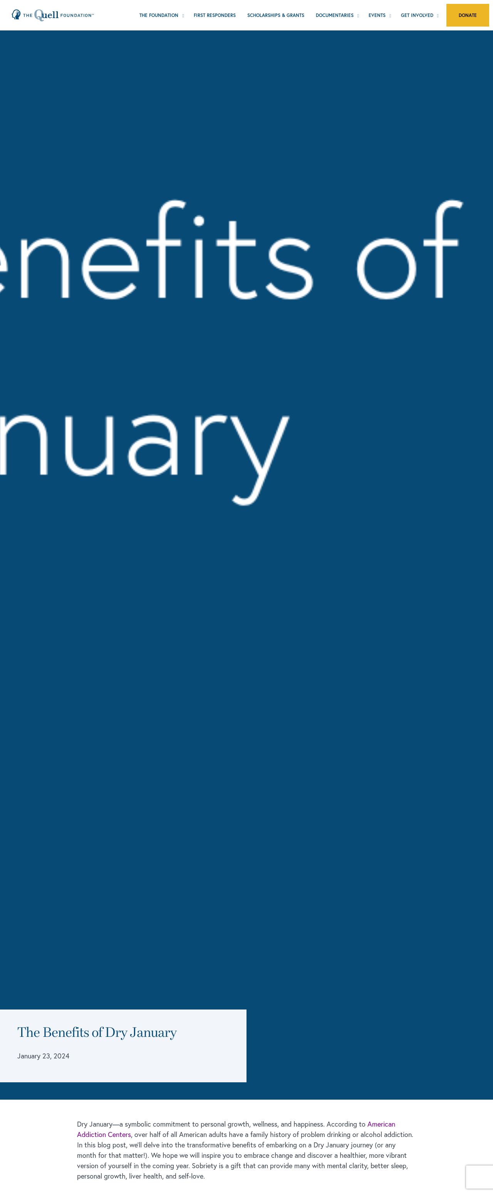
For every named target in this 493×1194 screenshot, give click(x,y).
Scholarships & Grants (275, 15)
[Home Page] (53, 15)
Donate (468, 15)
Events (377, 15)
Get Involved (417, 15)
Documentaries (335, 15)
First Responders (215, 15)
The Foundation (158, 15)
